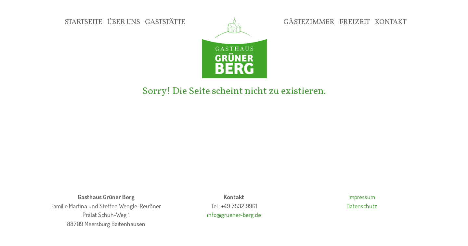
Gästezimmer (308, 22)
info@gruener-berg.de (234, 215)
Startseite (83, 22)
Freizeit (354, 22)
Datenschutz (361, 206)
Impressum (361, 197)
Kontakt (391, 22)
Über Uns (123, 22)
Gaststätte (165, 22)
